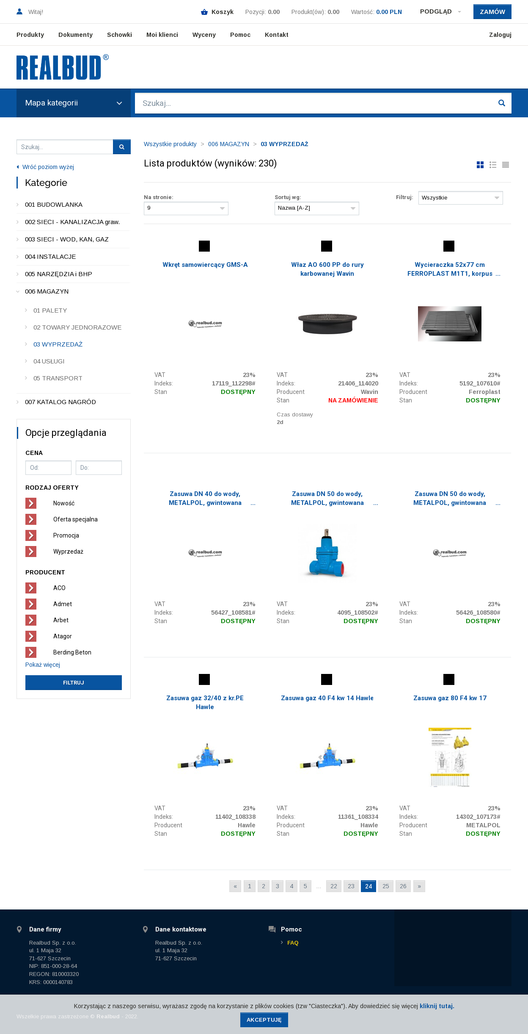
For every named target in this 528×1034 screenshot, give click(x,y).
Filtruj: (404, 197)
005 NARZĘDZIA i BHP (58, 273)
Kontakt (277, 34)
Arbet (61, 620)
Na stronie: (158, 197)
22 (333, 886)
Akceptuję (264, 1020)
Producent (291, 391)
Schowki (119, 34)
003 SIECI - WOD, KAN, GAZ (67, 239)
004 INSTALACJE (50, 256)
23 (351, 886)
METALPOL (483, 825)
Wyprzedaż (68, 551)
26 (403, 886)
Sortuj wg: (288, 197)
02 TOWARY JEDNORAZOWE (77, 327)
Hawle (247, 825)
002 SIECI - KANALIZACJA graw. (72, 221)
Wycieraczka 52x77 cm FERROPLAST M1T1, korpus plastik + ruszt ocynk (449, 270)
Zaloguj (500, 34)
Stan (160, 391)
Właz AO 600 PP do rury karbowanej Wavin (327, 269)
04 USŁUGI (49, 361)
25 (385, 886)
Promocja (66, 535)
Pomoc (240, 34)
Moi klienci (162, 34)
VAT (159, 374)
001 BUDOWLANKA (53, 204)
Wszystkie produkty (170, 144)
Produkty (30, 34)
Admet (62, 604)
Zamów (492, 11)
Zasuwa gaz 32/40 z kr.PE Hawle (205, 702)
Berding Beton (72, 652)
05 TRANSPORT (57, 378)
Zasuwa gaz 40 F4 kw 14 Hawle (327, 698)
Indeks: (163, 383)
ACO (59, 588)
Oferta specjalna (75, 519)
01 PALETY (50, 310)
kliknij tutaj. (437, 1006)
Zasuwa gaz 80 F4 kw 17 (450, 698)
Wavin (369, 391)
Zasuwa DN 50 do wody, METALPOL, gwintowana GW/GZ (449, 499)
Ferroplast (484, 391)
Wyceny (204, 34)
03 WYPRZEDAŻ (57, 344)
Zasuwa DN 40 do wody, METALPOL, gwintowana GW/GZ (205, 499)
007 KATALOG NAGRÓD (60, 401)
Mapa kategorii (73, 103)
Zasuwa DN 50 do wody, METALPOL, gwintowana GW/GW (327, 499)
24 (368, 886)
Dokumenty (75, 34)
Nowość (63, 503)
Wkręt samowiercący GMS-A (205, 265)
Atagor (62, 636)
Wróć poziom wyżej (45, 167)
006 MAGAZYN (47, 291)
